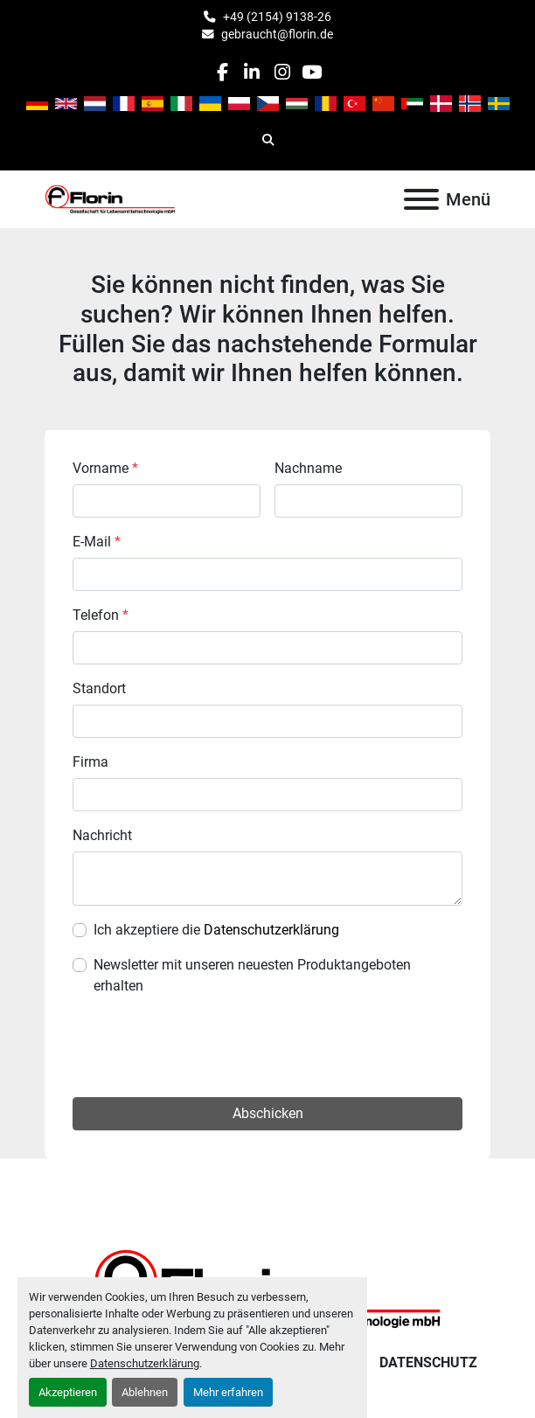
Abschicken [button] (268, 1113)
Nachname (308, 468)
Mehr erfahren (228, 1392)
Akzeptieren (67, 1392)
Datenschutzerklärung (144, 1363)
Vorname (105, 468)
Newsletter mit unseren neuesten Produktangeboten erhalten (252, 975)
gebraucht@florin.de (277, 34)
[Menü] (421, 199)
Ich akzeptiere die (216, 929)
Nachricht (102, 835)
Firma (90, 762)
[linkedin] (252, 72)
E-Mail (97, 541)
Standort (99, 688)
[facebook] (221, 72)
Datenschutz (428, 1362)
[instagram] (282, 72)
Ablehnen (145, 1392)
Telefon (101, 615)
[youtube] (311, 72)
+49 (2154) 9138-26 (277, 17)
